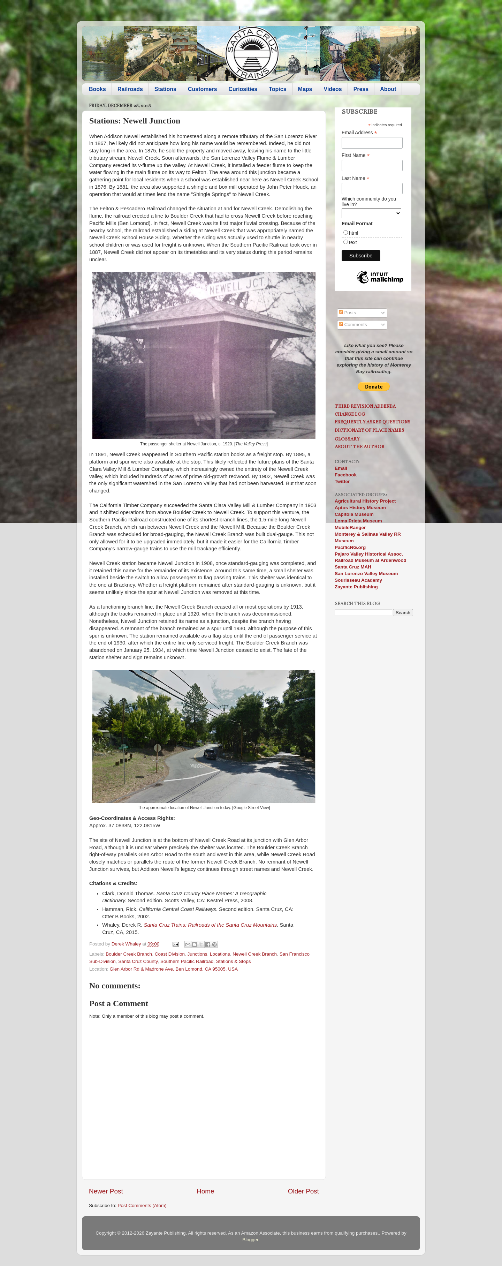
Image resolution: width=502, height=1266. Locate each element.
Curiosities (243, 89)
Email (341, 468)
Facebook (346, 474)
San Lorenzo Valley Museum (366, 573)
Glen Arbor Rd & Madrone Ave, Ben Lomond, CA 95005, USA (174, 969)
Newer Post (106, 1191)
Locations (220, 954)
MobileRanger (350, 527)
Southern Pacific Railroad (186, 961)
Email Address (359, 132)
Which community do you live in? (369, 201)
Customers (202, 89)
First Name (356, 155)
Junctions (197, 954)
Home (205, 1191)
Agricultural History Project (365, 501)
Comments (353, 324)
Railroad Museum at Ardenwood (370, 560)
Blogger (250, 1239)
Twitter (342, 481)
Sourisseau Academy (358, 580)
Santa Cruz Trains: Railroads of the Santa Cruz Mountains (210, 925)
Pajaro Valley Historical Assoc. (369, 554)
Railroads (130, 89)
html (353, 233)
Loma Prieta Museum (358, 520)
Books (97, 89)
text (353, 242)
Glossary (347, 439)
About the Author (360, 446)
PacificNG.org (350, 547)
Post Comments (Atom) (142, 1205)
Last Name (356, 178)
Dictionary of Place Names (369, 430)
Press (361, 89)
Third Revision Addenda (365, 406)
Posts (347, 312)
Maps (305, 89)
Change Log (350, 414)
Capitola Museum (354, 514)
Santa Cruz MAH (353, 567)
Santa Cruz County (138, 961)
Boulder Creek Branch (129, 954)
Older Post (303, 1191)
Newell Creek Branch (255, 954)
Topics (277, 89)
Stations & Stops (233, 961)
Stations (165, 89)
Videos (333, 89)
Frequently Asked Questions (372, 421)
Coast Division (170, 954)
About (388, 89)
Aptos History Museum (360, 507)
